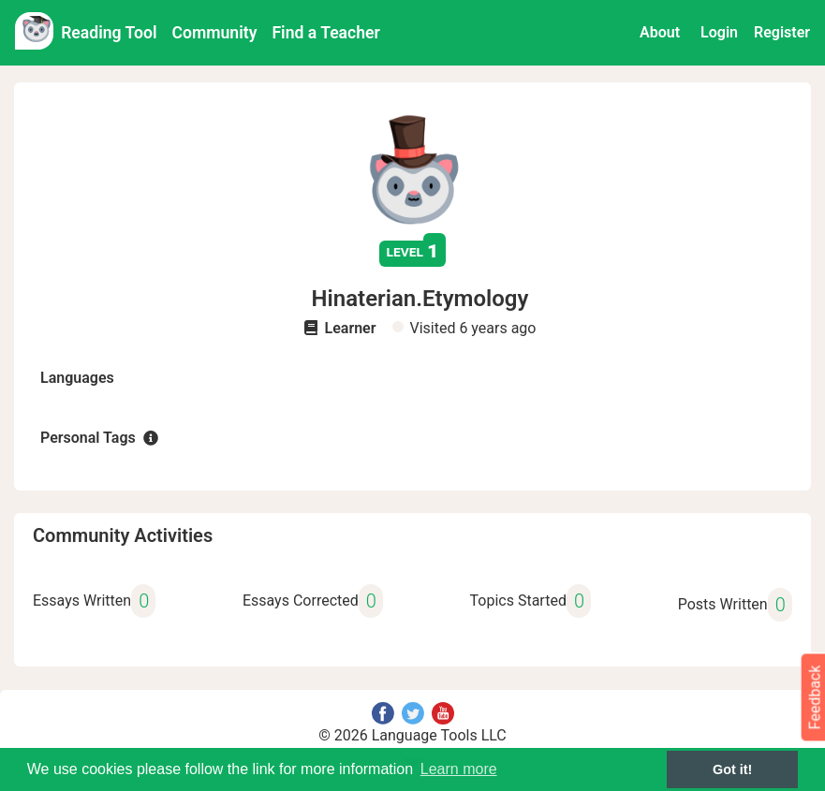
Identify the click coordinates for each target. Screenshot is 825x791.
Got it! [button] (732, 769)
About (660, 32)
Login (719, 32)
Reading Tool (108, 32)
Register (782, 32)
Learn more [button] (458, 769)
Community (215, 32)
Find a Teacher (325, 32)
